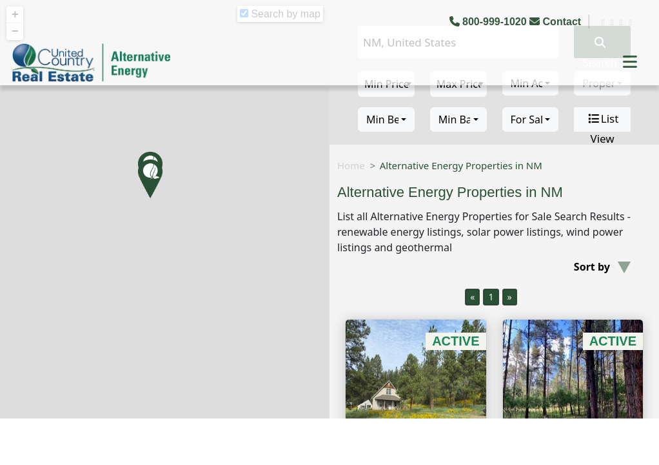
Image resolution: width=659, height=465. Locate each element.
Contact (556, 21)
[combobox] (386, 119)
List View (602, 119)
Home (351, 165)
